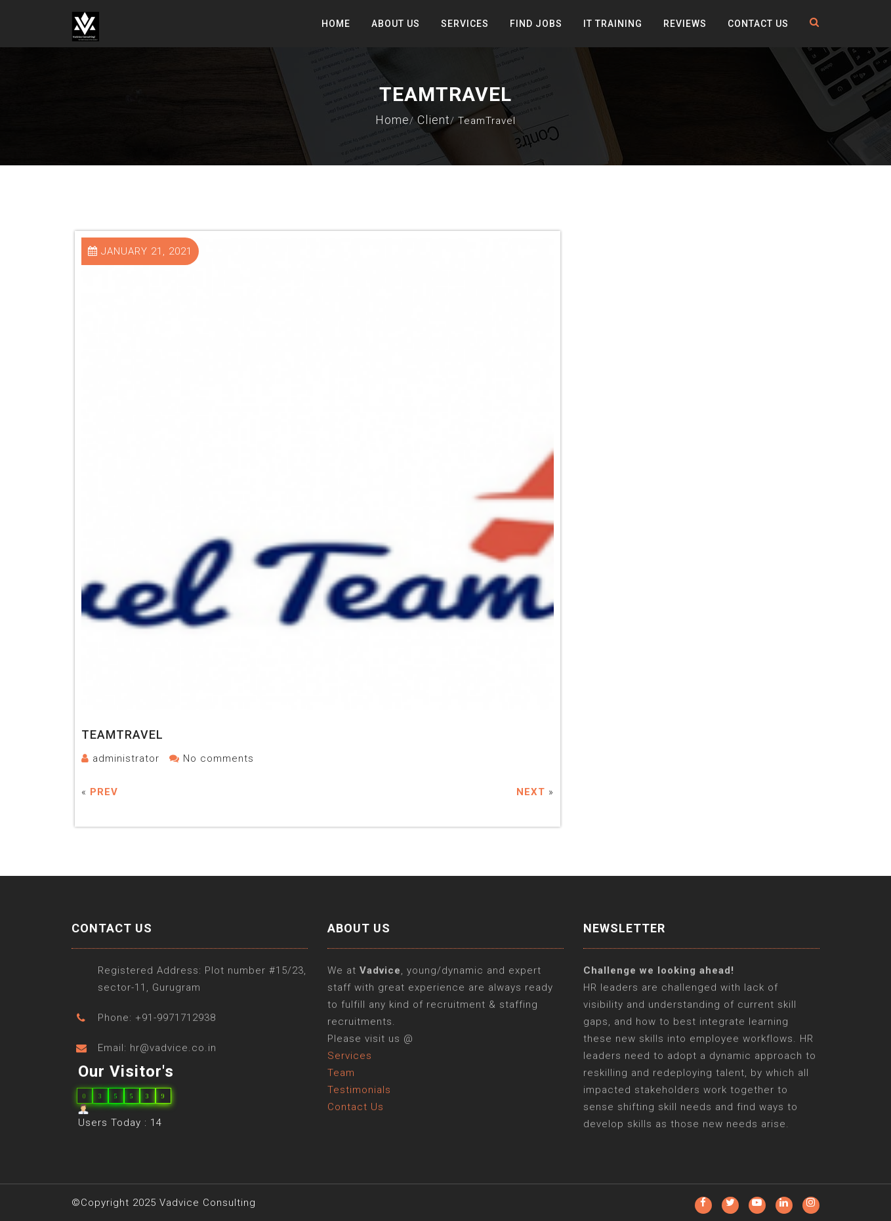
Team (341, 1084)
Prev (104, 792)
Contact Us (758, 23)
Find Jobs (536, 23)
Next (530, 792)
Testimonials (359, 1101)
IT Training (612, 23)
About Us (395, 23)
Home (335, 23)
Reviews (685, 23)
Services (465, 23)
